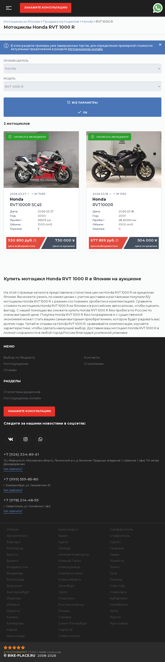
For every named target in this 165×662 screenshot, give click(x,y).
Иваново (14, 598)
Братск (12, 554)
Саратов (65, 629)
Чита (114, 611)
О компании (94, 364)
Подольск (66, 598)
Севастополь (69, 636)
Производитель (16, 60)
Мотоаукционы (16, 364)
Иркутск (13, 611)
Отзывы (10, 370)
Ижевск (13, 604)
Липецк (64, 548)
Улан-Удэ (117, 586)
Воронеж (14, 586)
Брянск (12, 561)
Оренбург (66, 586)
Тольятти (117, 561)
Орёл (62, 592)
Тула (113, 573)
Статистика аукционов (22, 392)
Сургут (115, 542)
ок (82, 112)
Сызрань (117, 548)
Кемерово (15, 623)
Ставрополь (120, 535)
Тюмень (116, 579)
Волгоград (15, 579)
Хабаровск (119, 598)
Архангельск (17, 535)
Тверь (114, 554)
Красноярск (68, 529)
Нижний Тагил (69, 561)
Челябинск (119, 604)
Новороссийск (70, 573)
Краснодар (16, 636)
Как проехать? (13, 469)
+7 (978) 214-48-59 (21, 500)
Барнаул (13, 542)
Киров (12, 629)
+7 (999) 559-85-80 (21, 479)
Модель (10, 78)
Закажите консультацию (45, 7)
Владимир (15, 573)
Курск (63, 542)
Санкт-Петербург (72, 623)
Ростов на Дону (71, 604)
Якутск (115, 617)
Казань (12, 617)
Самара (64, 617)
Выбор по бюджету (19, 357)
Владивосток (17, 567)
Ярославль (119, 623)
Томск (114, 567)
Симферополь (121, 529)
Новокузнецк (69, 567)
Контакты (92, 357)
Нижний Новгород (73, 554)
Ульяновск (118, 592)
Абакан (13, 529)
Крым (62, 535)
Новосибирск (69, 579)
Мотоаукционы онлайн (85, 49)
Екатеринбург (18, 592)
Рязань (64, 611)
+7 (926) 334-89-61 (21, 454)
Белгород (15, 548)
